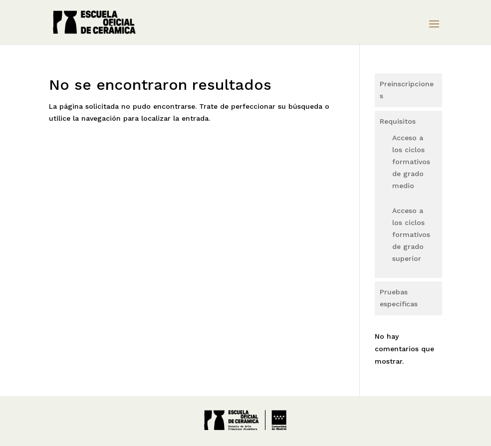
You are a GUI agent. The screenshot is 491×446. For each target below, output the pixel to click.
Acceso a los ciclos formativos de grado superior (411, 234)
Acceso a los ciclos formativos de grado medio (411, 161)
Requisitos (398, 121)
